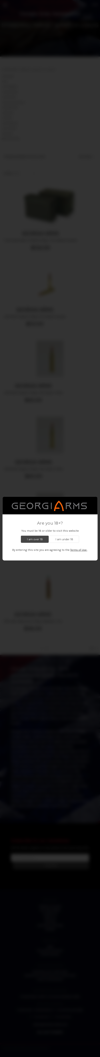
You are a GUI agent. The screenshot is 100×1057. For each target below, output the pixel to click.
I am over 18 (35, 539)
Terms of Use (78, 550)
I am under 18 (64, 539)
